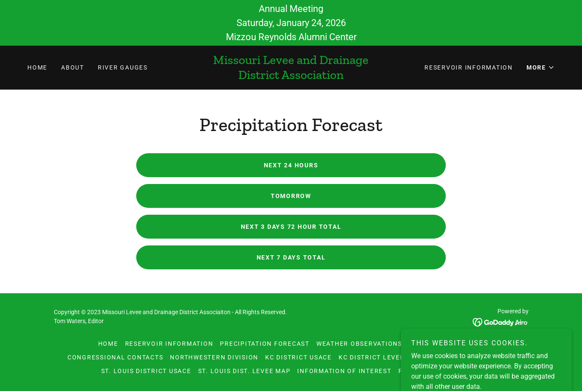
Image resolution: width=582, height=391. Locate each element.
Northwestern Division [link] (214, 357)
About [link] (72, 67)
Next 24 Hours (291, 165)
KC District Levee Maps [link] (382, 357)
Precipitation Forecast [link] (265, 343)
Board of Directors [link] (446, 343)
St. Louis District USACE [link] (146, 371)
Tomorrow (291, 196)
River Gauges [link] (123, 67)
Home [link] (37, 67)
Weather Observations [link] (359, 343)
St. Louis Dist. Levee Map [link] (244, 371)
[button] (540, 67)
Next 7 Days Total (291, 257)
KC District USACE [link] (298, 357)
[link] (291, 77)
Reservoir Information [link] (468, 67)
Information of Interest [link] (344, 371)
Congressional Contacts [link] (115, 357)
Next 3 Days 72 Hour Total (291, 226)
